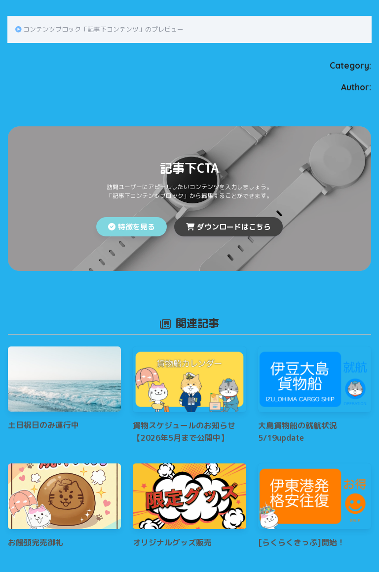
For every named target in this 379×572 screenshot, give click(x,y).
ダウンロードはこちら (228, 227)
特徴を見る (131, 227)
